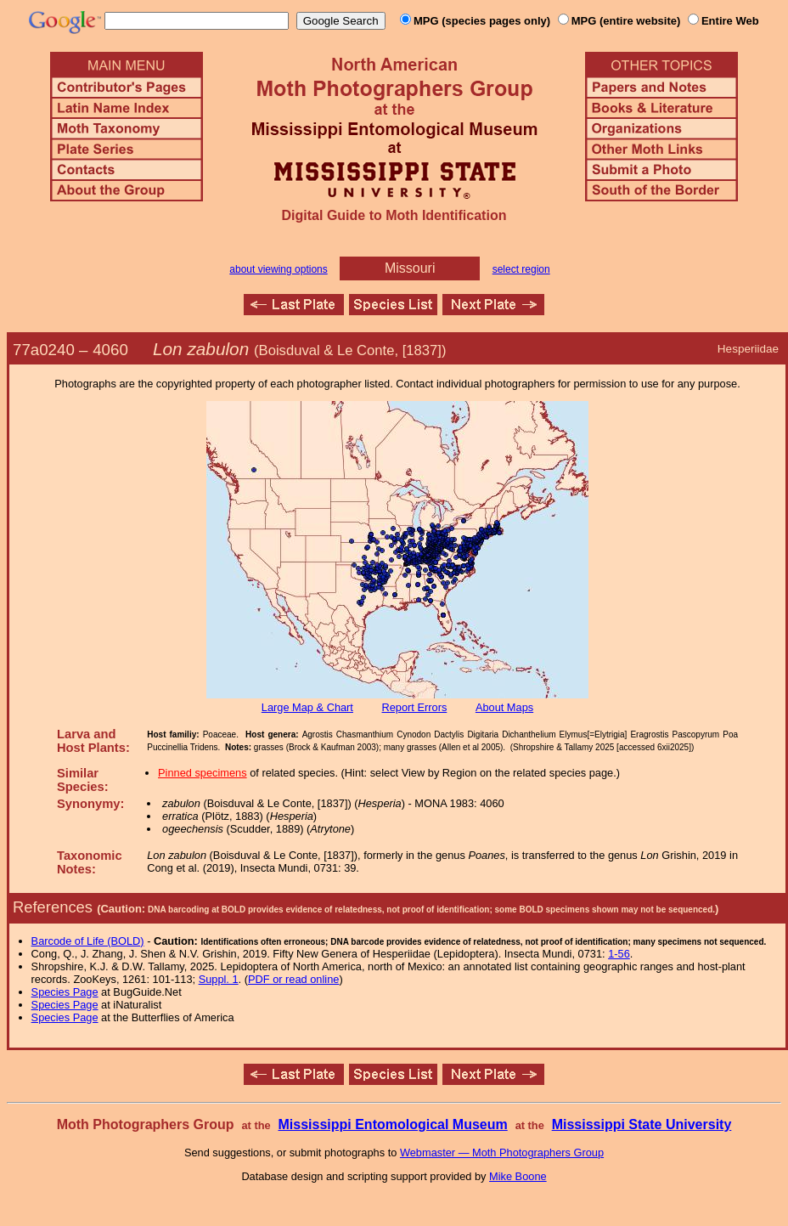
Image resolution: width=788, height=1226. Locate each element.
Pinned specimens (202, 772)
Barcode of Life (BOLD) (87, 941)
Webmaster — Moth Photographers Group (502, 1152)
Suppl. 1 (219, 979)
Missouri (410, 268)
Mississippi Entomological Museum (392, 1124)
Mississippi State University (642, 1124)
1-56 (619, 953)
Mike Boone (518, 1176)
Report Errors (414, 707)
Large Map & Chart (307, 707)
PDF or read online (293, 979)
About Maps (504, 707)
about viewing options (278, 269)
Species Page (64, 992)
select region (521, 269)
